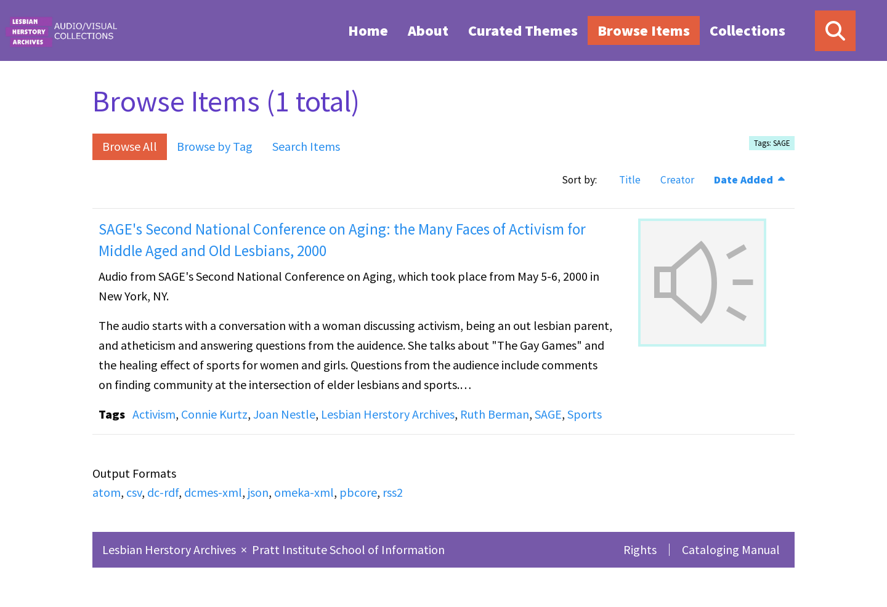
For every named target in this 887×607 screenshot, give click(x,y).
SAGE (548, 414)
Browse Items (643, 30)
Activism (154, 414)
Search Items (306, 146)
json (258, 492)
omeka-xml (304, 492)
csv (134, 492)
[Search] (835, 30)
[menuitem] (368, 30)
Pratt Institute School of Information (348, 549)
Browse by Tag (215, 146)
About (428, 30)
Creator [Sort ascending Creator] (677, 180)
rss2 (393, 492)
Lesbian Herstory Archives (388, 414)
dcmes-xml (213, 492)
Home (368, 30)
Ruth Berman (494, 414)
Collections (747, 30)
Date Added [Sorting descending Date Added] (745, 180)
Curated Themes (523, 30)
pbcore (358, 492)
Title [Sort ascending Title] (630, 180)
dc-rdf (163, 492)
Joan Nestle (284, 414)
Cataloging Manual (731, 549)
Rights (640, 549)
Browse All (129, 146)
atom (106, 492)
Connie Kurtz (214, 414)
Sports (584, 414)
